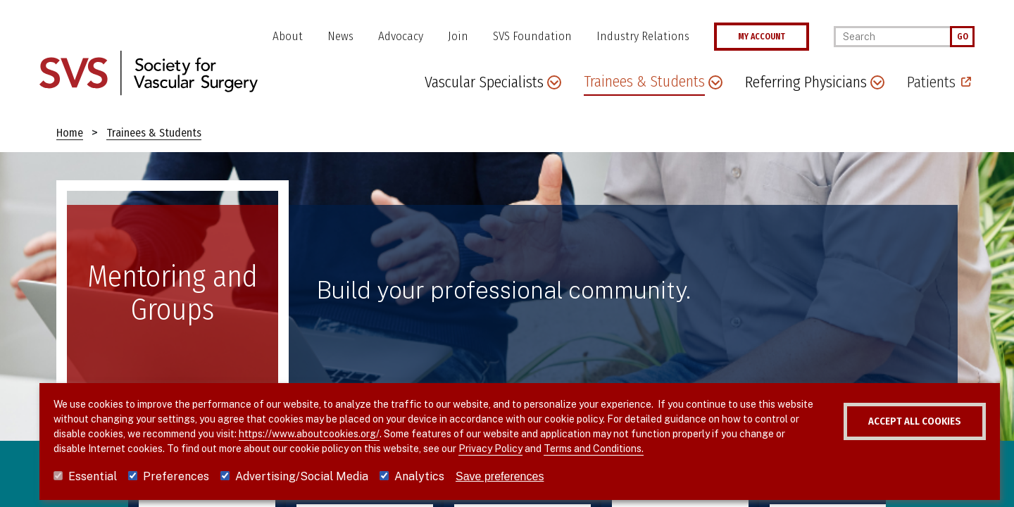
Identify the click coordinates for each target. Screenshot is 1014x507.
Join (458, 36)
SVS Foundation (532, 36)
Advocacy (400, 36)
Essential (92, 476)
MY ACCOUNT (761, 37)
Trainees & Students (153, 132)
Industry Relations (642, 36)
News (340, 36)
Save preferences (500, 476)
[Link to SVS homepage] (148, 72)
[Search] (892, 36)
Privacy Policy (557, 448)
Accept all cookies (879, 422)
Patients (931, 82)
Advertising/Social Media (301, 476)
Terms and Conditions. (660, 448)
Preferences (176, 476)
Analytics (419, 476)
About (288, 36)
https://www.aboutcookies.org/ (367, 433)
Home (69, 132)
